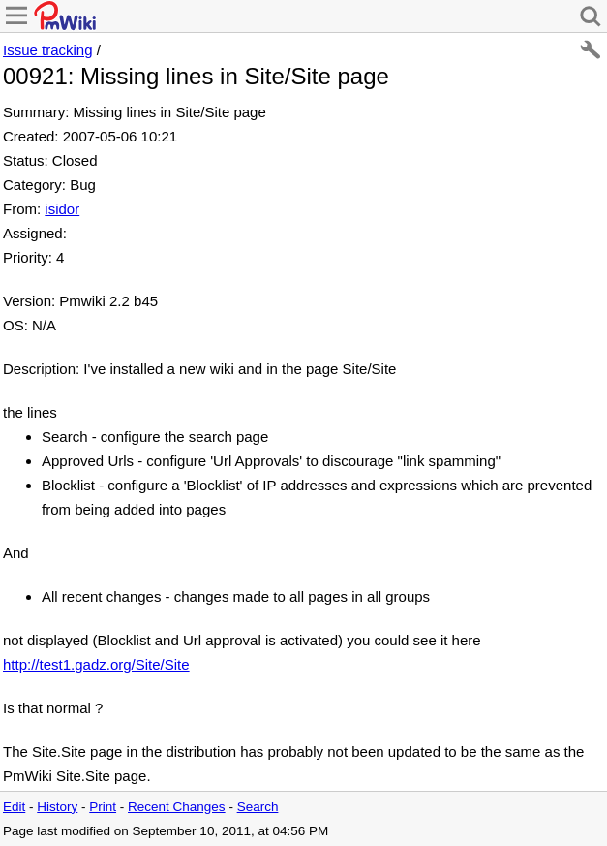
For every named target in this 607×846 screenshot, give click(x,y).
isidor (62, 209)
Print (102, 806)
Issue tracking (48, 50)
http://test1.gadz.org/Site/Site (96, 664)
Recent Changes (177, 806)
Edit (14, 806)
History (57, 806)
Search (258, 806)
